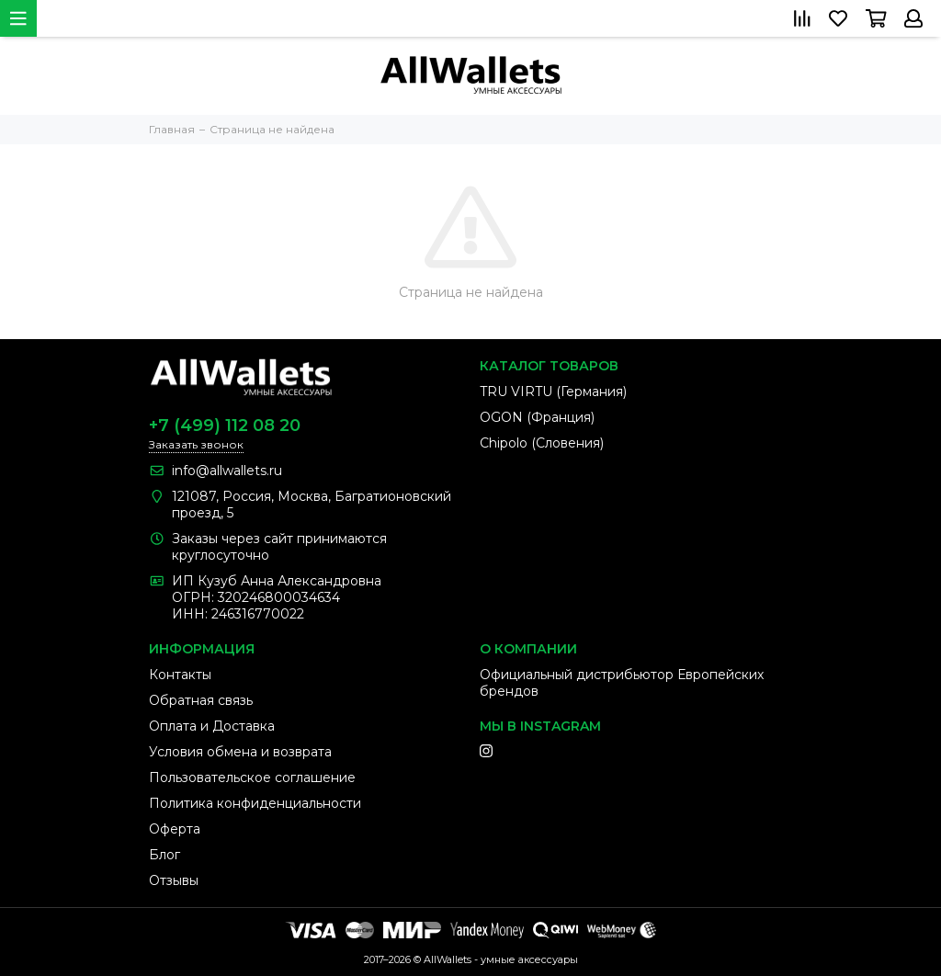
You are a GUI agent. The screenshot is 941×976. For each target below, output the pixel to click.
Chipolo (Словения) (542, 443)
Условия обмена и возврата (240, 751)
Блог (164, 854)
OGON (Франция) (537, 417)
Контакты (180, 674)
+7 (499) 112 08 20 (224, 425)
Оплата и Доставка (212, 726)
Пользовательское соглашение (252, 777)
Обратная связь (201, 700)
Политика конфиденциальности (255, 803)
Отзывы (173, 880)
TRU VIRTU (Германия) (553, 391)
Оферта (174, 829)
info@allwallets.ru (227, 470)
